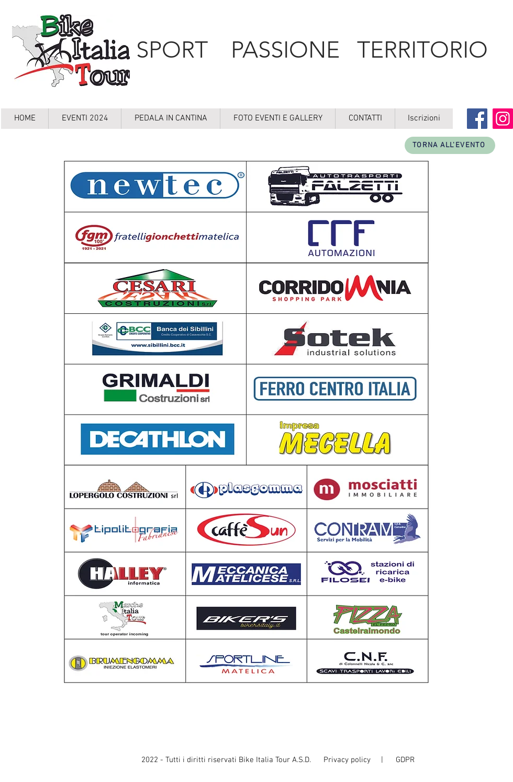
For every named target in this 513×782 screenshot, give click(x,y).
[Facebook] (477, 118)
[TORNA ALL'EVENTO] (450, 145)
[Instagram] (503, 118)
